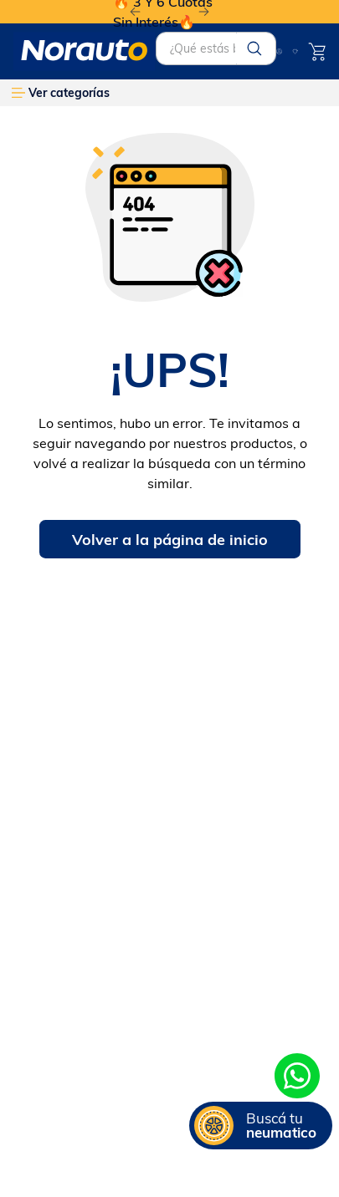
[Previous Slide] (135, 12)
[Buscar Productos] (254, 48)
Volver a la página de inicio (170, 539)
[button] (260, 1125)
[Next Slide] (203, 12)
